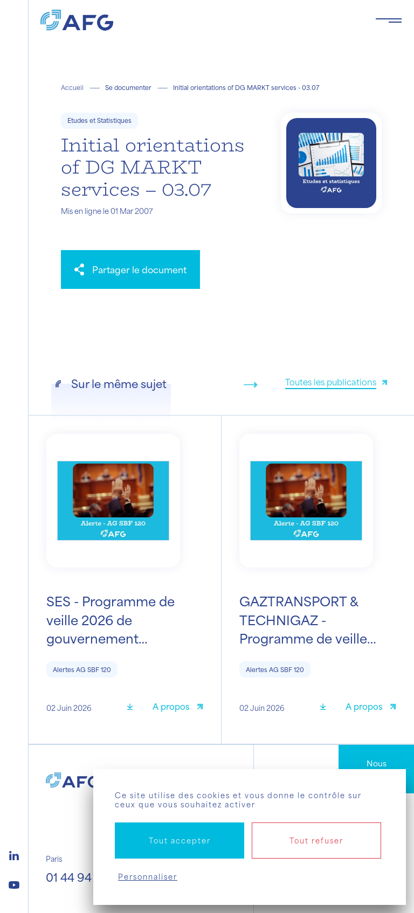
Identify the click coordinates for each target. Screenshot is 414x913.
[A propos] (178, 708)
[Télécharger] (134, 708)
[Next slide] (250, 384)
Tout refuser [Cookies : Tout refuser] (316, 840)
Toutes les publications (330, 382)
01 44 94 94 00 (86, 877)
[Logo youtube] (14, 883)
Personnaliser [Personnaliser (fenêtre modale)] (147, 876)
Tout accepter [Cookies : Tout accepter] (180, 840)
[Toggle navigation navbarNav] (388, 20)
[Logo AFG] (199, 20)
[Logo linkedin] (14, 854)
